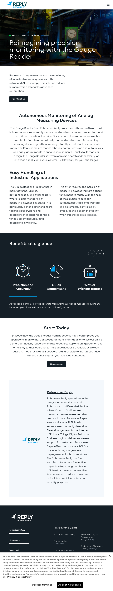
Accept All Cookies (69, 585)
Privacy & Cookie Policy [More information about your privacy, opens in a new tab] (19, 577)
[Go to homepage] (20, 4)
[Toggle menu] (108, 4)
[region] (56, 571)
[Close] (110, 555)
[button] (18, 99)
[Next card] (100, 253)
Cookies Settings (42, 585)
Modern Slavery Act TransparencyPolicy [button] (90, 537)
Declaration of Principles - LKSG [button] (92, 547)
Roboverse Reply (60, 392)
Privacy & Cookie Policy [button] (64, 535)
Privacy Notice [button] (60, 542)
